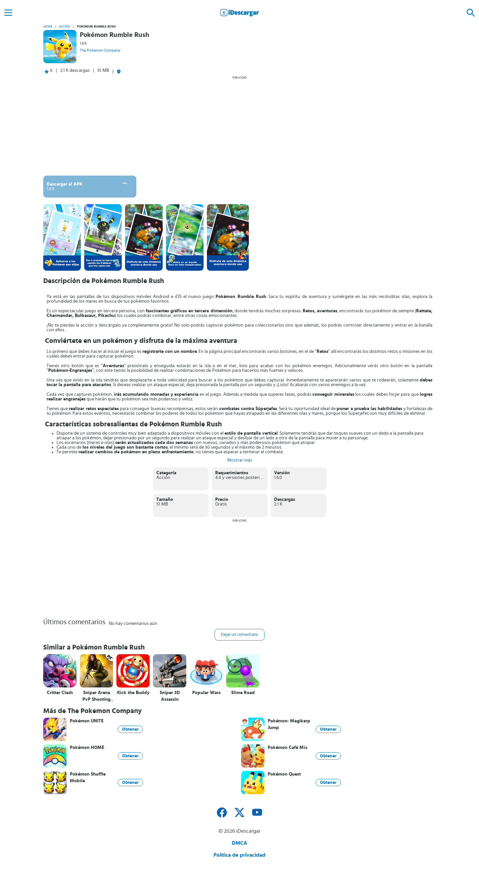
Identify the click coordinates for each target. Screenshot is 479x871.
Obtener (130, 729)
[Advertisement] (239, 125)
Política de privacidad (239, 855)
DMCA (239, 843)
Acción (64, 26)
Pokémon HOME (87, 747)
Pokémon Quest (284, 774)
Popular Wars (206, 692)
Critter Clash (60, 692)
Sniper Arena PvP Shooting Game (96, 696)
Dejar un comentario (239, 635)
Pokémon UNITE (87, 721)
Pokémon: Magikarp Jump (289, 724)
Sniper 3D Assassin (170, 696)
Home (47, 26)
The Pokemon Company (100, 50)
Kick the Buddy (133, 692)
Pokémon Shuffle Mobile (87, 777)
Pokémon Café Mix (287, 747)
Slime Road (243, 692)
